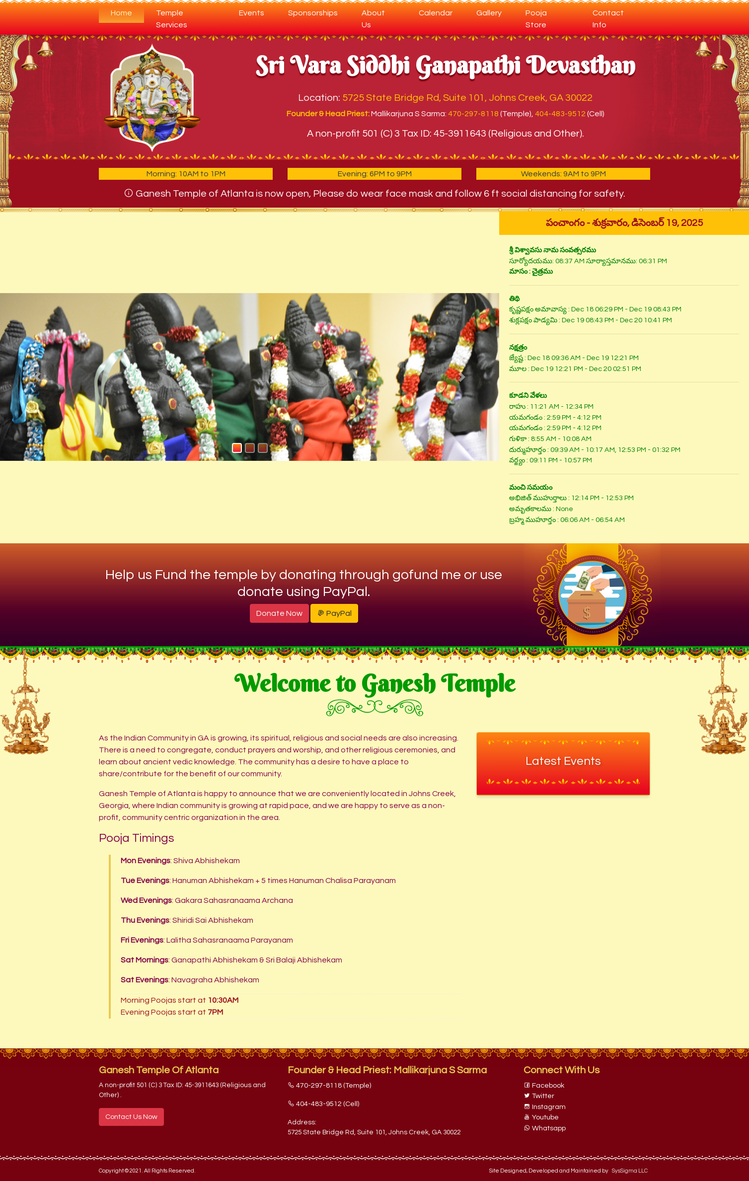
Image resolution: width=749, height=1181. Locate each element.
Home (127, 11)
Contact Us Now (131, 1116)
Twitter (539, 1096)
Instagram (545, 1106)
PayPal (334, 613)
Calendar (435, 13)
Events (251, 13)
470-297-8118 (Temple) (329, 1085)
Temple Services (171, 19)
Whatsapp (545, 1128)
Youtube (541, 1117)
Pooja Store (536, 19)
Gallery (489, 13)
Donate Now (279, 613)
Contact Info (608, 19)
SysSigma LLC (630, 1171)
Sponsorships (313, 13)
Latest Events (563, 761)
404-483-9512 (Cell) (323, 1103)
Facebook (544, 1085)
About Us (373, 19)
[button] (37, 377)
